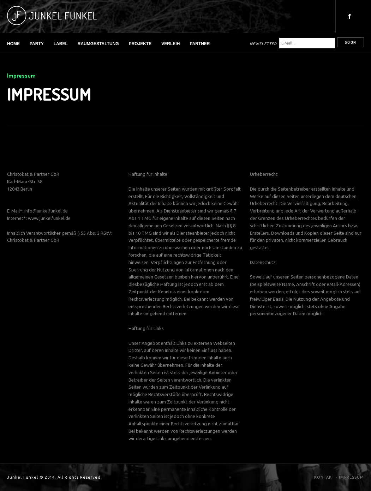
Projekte (140, 43)
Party (37, 43)
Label (61, 43)
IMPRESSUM (351, 477)
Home (13, 43)
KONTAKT (324, 477)
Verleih (170, 43)
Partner (200, 43)
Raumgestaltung (98, 43)
